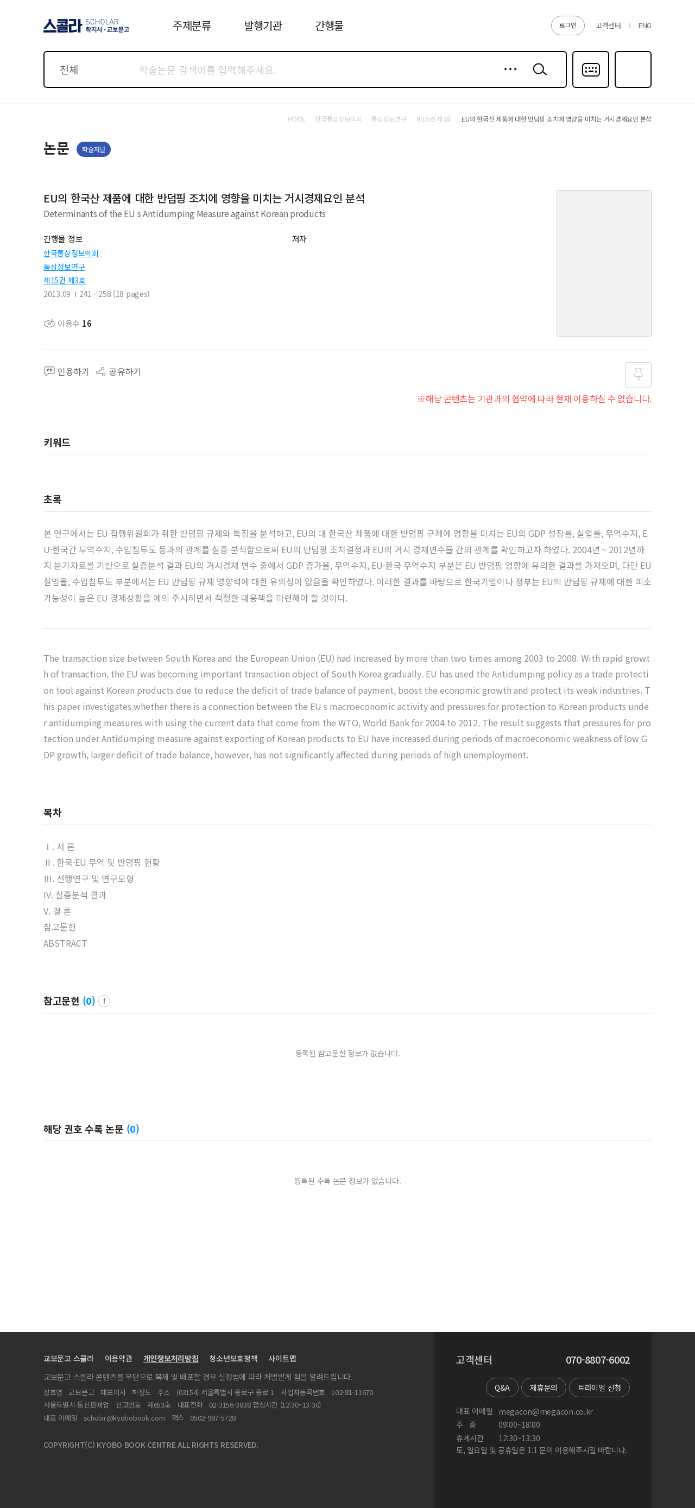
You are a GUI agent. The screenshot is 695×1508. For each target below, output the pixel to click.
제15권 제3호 (64, 280)
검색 (537, 77)
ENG (645, 25)
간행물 (329, 25)
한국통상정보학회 (71, 253)
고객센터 (608, 25)
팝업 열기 (104, 1001)
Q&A (502, 1387)
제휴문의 (544, 1387)
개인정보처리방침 (171, 1358)
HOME (296, 119)
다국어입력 (590, 87)
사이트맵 (282, 1358)
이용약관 (118, 1358)
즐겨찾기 (632, 87)
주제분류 (192, 25)
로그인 (568, 24)
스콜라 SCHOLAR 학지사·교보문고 (84, 32)
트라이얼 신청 (599, 1387)
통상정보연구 (64, 266)
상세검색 (507, 77)
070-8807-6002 (598, 1360)
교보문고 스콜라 (68, 1358)
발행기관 (263, 25)
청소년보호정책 (233, 1358)
